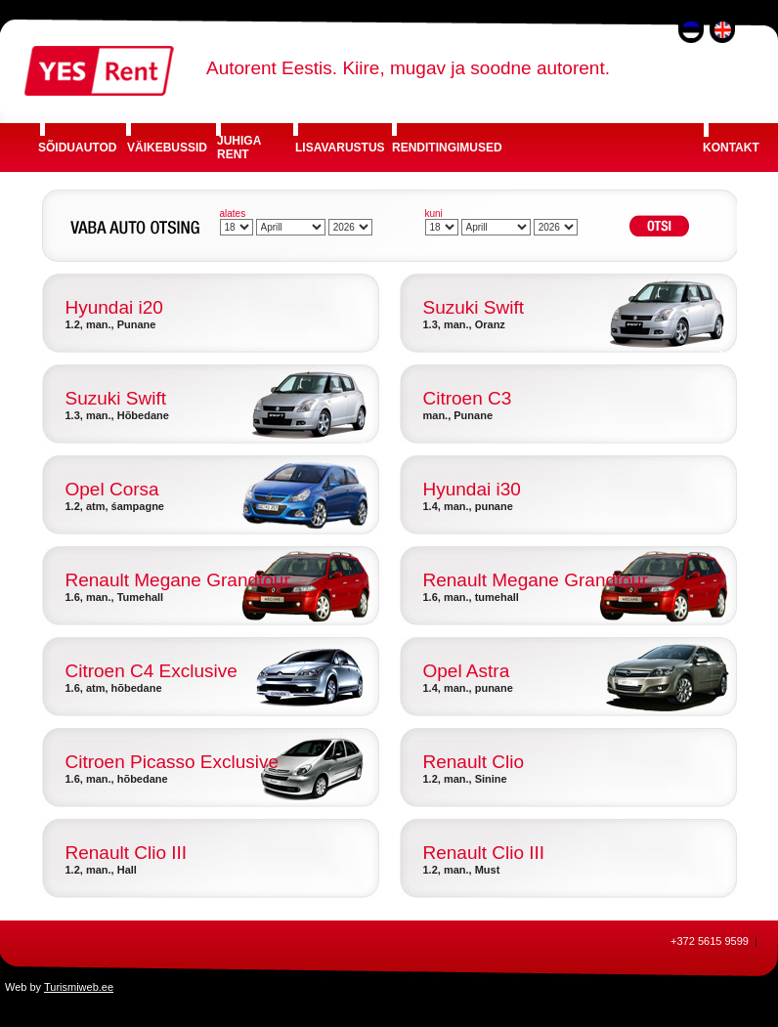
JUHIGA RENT (239, 147)
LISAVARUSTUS (340, 147)
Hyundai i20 (114, 307)
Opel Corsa (112, 489)
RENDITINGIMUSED (447, 147)
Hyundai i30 (472, 489)
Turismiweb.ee (78, 987)
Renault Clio (474, 761)
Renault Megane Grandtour (177, 580)
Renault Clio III (126, 852)
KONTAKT (731, 147)
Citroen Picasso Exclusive (172, 761)
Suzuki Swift (473, 307)
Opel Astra (466, 671)
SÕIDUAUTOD (77, 147)
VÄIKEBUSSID (167, 147)
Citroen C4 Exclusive (151, 671)
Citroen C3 (467, 398)
